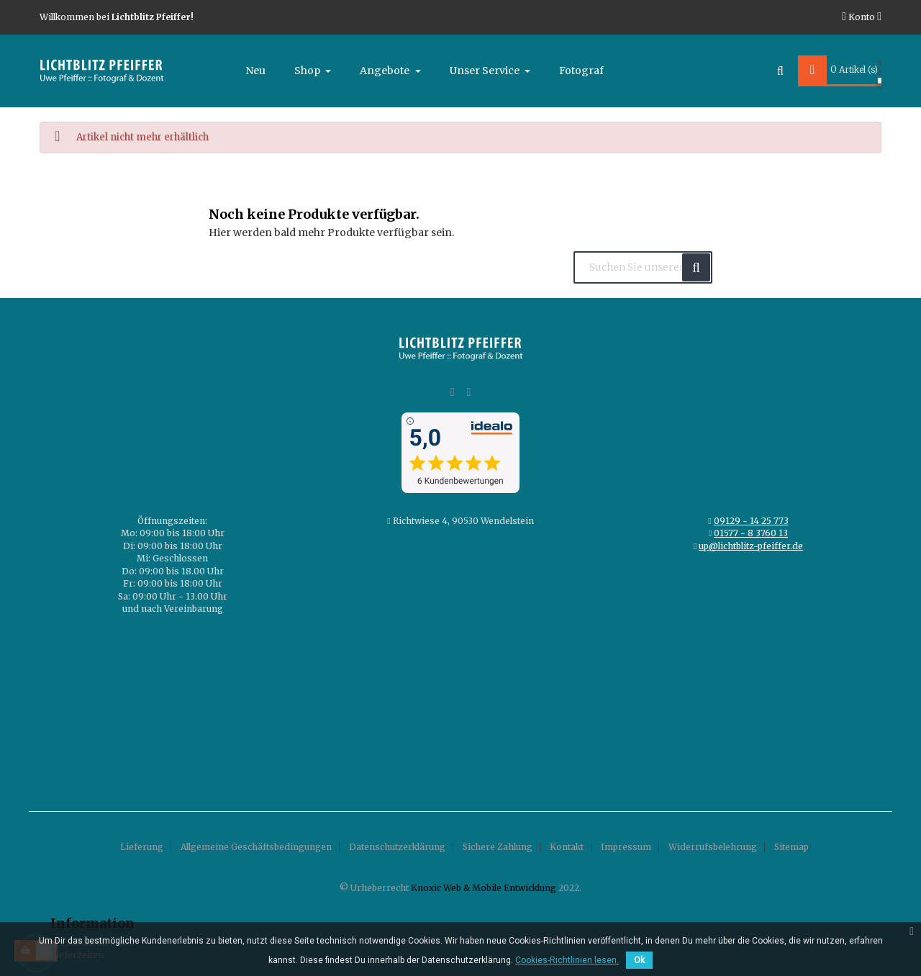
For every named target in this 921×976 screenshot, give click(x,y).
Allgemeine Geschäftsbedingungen (256, 846)
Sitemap (791, 846)
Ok (639, 960)
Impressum (626, 846)
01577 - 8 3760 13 (751, 533)
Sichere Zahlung (497, 846)
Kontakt (567, 846)
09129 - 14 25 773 (751, 520)
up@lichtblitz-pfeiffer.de (751, 546)
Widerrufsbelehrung (712, 846)
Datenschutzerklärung (397, 846)
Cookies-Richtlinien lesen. (567, 960)
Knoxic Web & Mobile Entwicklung (483, 887)
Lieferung (141, 846)
